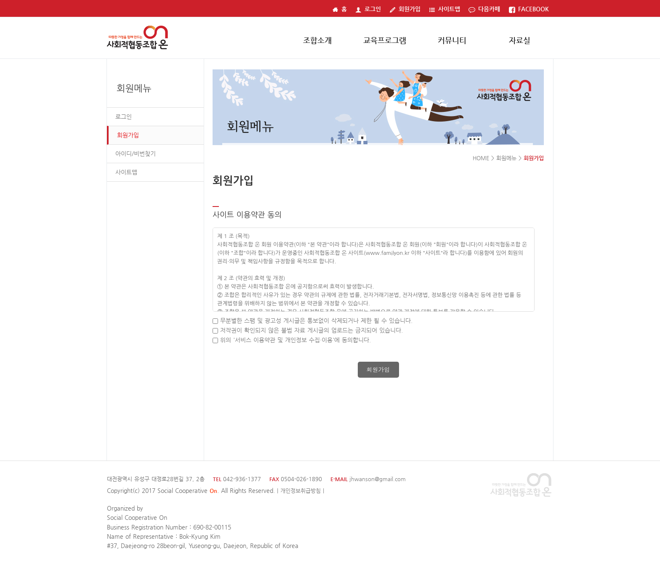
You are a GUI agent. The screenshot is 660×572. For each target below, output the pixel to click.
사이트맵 (444, 8)
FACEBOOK (528, 8)
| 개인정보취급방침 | (300, 490)
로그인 (368, 8)
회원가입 (404, 8)
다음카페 (484, 8)
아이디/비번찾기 (135, 153)
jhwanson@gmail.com (377, 479)
